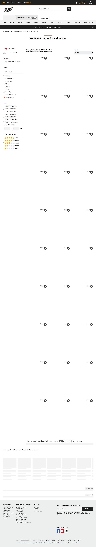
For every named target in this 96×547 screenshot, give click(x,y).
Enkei (6, 89)
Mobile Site (76, 540)
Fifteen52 (7, 92)
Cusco (6, 86)
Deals (4, 22)
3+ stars (12, 143)
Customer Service (21, 515)
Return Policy (19, 511)
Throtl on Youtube (62, 531)
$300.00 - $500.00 (10, 114)
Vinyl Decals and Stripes (11, 61)
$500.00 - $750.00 (10, 116)
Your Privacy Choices (64, 540)
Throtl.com (19, 9)
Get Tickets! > (57, 27)
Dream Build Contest (8, 507)
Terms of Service (68, 542)
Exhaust (36, 22)
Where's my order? (21, 507)
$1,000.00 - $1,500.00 (11, 122)
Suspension (77, 22)
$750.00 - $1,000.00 (10, 119)
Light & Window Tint (32, 31)
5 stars (11, 138)
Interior (60, 22)
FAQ (35, 510)
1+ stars (12, 148)
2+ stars (12, 146)
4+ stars (12, 140)
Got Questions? (20, 513)
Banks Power (8, 81)
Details (28, 3)
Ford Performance (10, 94)
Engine (28, 22)
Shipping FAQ (19, 510)
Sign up (88, 509)
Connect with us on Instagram (66, 531)
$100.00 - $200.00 (10, 109)
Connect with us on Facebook (58, 531)
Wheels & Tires (88, 22)
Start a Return (20, 508)
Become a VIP (6, 508)
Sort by (75, 50)
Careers (36, 508)
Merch (12, 22)
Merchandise (6, 510)
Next (81, 441)
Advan (6, 76)
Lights (68, 22)
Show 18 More (10, 97)
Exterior (44, 22)
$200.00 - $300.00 (10, 111)
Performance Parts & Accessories (12, 31)
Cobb (6, 84)
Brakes (20, 22)
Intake (52, 22)
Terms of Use (19, 521)
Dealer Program (38, 511)
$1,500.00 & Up (9, 124)
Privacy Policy (79, 512)
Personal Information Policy (23, 522)
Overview (36, 507)
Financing (5, 511)
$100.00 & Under (9, 106)
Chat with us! (19, 516)
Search (69, 9)
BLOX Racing (8, 78)
